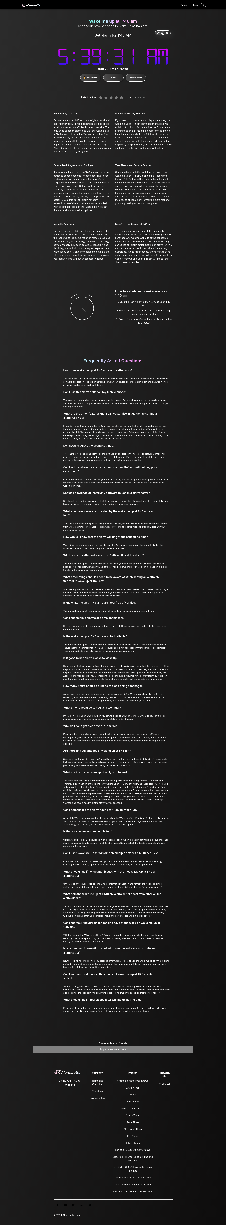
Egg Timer (132, 1136)
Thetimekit (165, 1084)
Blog (195, 5)
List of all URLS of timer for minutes (133, 1184)
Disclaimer (97, 1091)
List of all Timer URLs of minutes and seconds (133, 1158)
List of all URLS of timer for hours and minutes (132, 1169)
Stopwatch (133, 1101)
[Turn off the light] (203, 5)
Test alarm (136, 77)
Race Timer (133, 1122)
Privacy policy (97, 1098)
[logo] (31, 5)
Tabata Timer (133, 1143)
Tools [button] (184, 5)
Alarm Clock (133, 1087)
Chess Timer (133, 1115)
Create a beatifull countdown (133, 1080)
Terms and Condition (97, 1082)
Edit (113, 77)
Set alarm (90, 77)
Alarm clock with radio (133, 1108)
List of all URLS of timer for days (132, 1149)
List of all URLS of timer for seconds (132, 1191)
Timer (133, 1094)
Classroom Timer (133, 1129)
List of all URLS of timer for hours (133, 1177)
